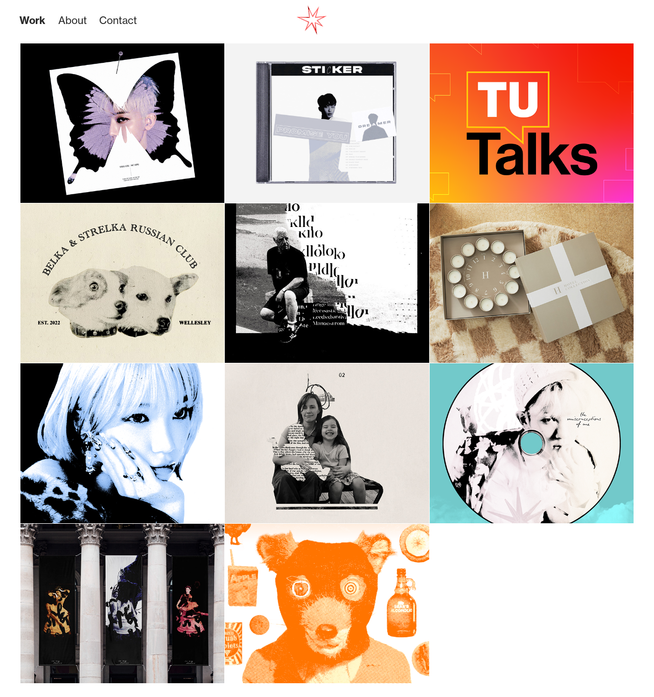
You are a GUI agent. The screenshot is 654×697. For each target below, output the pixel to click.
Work (32, 20)
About (72, 20)
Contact (118, 20)
